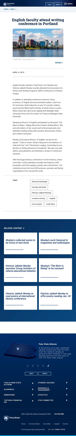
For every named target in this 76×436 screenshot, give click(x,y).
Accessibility (46, 424)
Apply (57, 5)
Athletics (43, 395)
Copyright (56, 424)
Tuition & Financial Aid (13, 401)
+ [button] (32, 383)
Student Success (46, 383)
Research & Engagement (44, 389)
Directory (65, 424)
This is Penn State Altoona (12, 384)
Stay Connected (45, 400)
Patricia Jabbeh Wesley (41, 193)
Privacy (23, 424)
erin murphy (37, 204)
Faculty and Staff (39, 187)
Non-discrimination (34, 424)
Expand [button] (58, 63)
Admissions (9, 395)
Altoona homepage (39, 182)
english (52, 198)
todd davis (50, 204)
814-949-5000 (59, 414)
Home (6, 9)
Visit (49, 5)
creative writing (38, 198)
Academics (9, 389)
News (13, 9)
